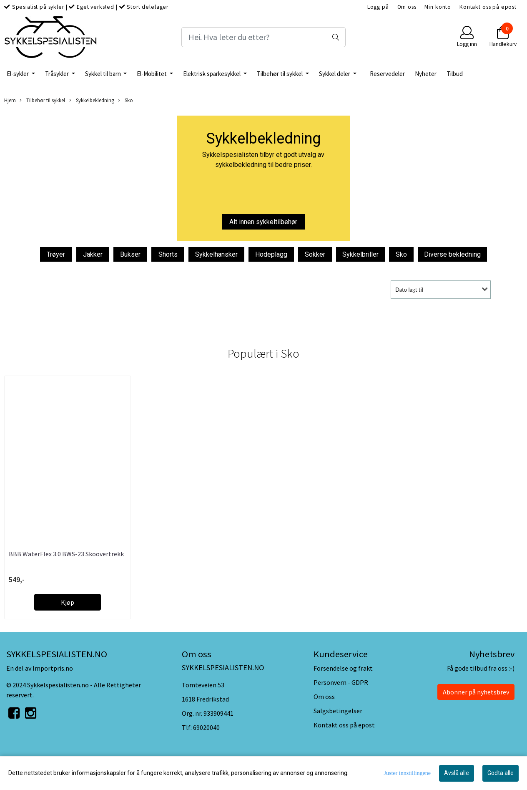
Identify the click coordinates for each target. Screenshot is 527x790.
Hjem (10, 100)
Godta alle (500, 773)
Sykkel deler (335, 74)
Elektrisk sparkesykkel (212, 74)
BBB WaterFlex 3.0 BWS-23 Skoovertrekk (66, 554)
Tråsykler (57, 74)
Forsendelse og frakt (343, 668)
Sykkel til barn (103, 74)
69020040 (206, 727)
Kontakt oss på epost (488, 6)
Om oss (407, 6)
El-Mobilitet (152, 74)
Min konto (437, 6)
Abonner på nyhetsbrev (476, 692)
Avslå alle (456, 773)
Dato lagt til (409, 289)
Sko (125, 100)
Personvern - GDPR (341, 682)
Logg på (378, 6)
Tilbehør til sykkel (280, 74)
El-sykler (18, 74)
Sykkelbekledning (91, 100)
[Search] (263, 37)
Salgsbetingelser (338, 711)
